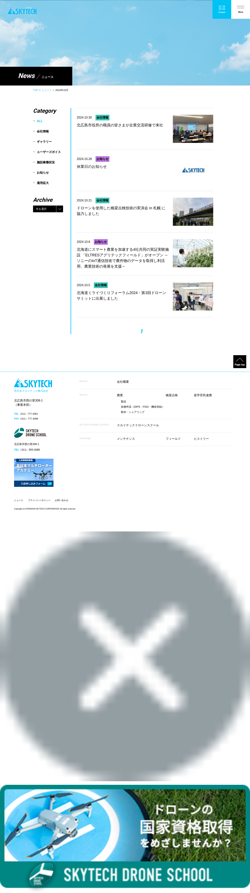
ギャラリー (44, 141)
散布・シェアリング (133, 411)
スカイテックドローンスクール (138, 425)
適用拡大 (43, 183)
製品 (123, 401)
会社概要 (123, 381)
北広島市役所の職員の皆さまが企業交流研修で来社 (120, 125)
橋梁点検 (172, 395)
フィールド (173, 438)
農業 (120, 395)
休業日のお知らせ (92, 166)
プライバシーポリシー (39, 500)
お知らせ (43, 172)
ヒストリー (201, 438)
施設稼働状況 (46, 162)
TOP (35, 90)
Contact (221, 12)
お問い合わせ (61, 500)
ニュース (47, 90)
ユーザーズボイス (49, 152)
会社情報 (43, 131)
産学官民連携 (203, 395)
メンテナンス (126, 438)
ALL (40, 121)
